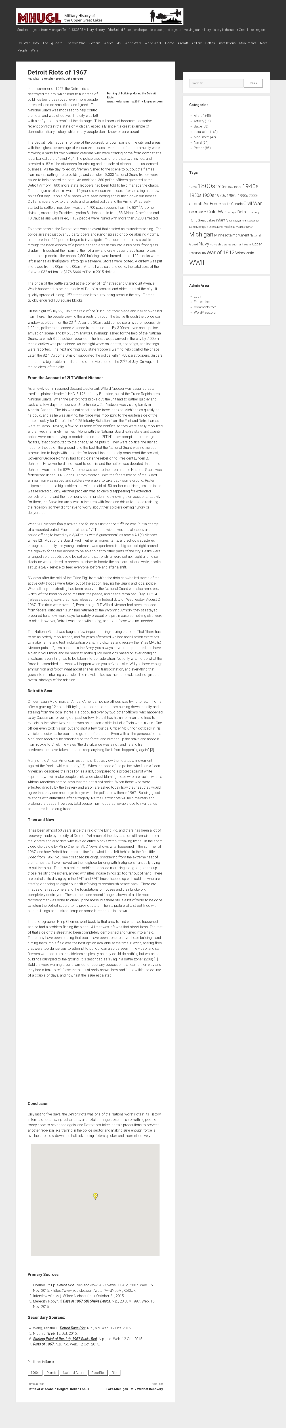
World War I (146, 43)
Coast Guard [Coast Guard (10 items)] (197, 209)
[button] (95, 1193)
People (59, 49)
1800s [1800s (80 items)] (206, 183)
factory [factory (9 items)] (254, 209)
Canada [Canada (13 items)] (237, 201)
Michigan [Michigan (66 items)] (201, 231)
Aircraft (203, 43)
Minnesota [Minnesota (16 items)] (223, 232)
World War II (168, 43)
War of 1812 (123, 43)
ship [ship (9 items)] (220, 241)
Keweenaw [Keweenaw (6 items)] (253, 218)
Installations (254, 43)
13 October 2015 (51, 76)
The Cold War (82, 43)
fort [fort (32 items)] (193, 217)
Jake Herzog (74, 76)
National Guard (73, 1370)
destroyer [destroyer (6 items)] (232, 209)
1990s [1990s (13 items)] (243, 193)
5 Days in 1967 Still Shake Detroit (85, 1298)
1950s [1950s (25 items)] (195, 192)
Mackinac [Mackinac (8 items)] (229, 224)
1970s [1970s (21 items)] (220, 192)
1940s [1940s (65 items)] (250, 183)
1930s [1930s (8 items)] (238, 184)
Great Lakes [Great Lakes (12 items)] (206, 218)
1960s (35, 1370)
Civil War (24, 43)
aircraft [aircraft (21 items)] (196, 201)
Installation (201, 129)
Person (199, 145)
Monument (201, 134)
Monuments (26, 49)
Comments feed (205, 304)
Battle (49, 1359)
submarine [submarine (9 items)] (239, 241)
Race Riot (98, 1370)
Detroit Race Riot (72, 1325)
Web (51, 1331)
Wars (74, 49)
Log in (198, 294)
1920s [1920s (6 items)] (229, 184)
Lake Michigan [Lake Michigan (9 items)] (198, 224)
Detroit (51, 1370)
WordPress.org (205, 310)
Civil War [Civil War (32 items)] (252, 201)
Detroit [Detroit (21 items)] (243, 209)
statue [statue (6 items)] (227, 241)
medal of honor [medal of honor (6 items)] (244, 224)
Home (187, 43)
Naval (45, 49)
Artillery (219, 43)
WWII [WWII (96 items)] (196, 260)
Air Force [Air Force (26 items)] (212, 201)
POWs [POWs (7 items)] (213, 241)
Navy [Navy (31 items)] (204, 241)
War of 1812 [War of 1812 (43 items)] (220, 250)
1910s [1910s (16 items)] (221, 184)
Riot (115, 1370)
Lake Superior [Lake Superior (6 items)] (216, 224)
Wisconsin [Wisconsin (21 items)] (244, 250)
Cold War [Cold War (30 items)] (216, 209)
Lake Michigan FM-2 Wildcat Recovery (134, 1386)
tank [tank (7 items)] (248, 241)
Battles (235, 43)
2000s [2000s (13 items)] (254, 193)
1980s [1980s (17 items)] (232, 193)
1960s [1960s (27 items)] (208, 192)
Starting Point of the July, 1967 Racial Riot (65, 1336)
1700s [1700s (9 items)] (193, 184)
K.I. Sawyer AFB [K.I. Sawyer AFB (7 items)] (238, 217)
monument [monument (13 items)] (240, 233)
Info (38, 43)
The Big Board (57, 43)
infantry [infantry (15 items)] (222, 217)
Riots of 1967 (43, 1341)
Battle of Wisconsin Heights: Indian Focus (58, 1386)
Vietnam (103, 43)
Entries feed (202, 299)
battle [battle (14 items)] (226, 201)
